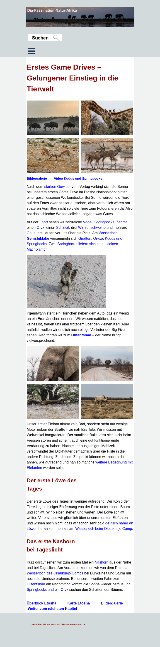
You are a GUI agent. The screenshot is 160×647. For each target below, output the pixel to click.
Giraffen (84, 238)
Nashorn (101, 562)
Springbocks (104, 222)
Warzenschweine (92, 227)
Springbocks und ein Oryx (47, 590)
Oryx (40, 227)
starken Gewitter (57, 187)
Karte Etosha (79, 603)
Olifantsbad (81, 335)
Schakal (62, 227)
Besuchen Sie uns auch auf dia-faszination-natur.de (58, 624)
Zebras (122, 222)
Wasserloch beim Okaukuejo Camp (103, 529)
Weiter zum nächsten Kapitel (52, 609)
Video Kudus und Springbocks (78, 178)
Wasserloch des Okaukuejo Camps (55, 573)
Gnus (31, 233)
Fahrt (43, 222)
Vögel (87, 222)
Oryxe (98, 238)
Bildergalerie (37, 178)
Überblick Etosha (41, 603)
